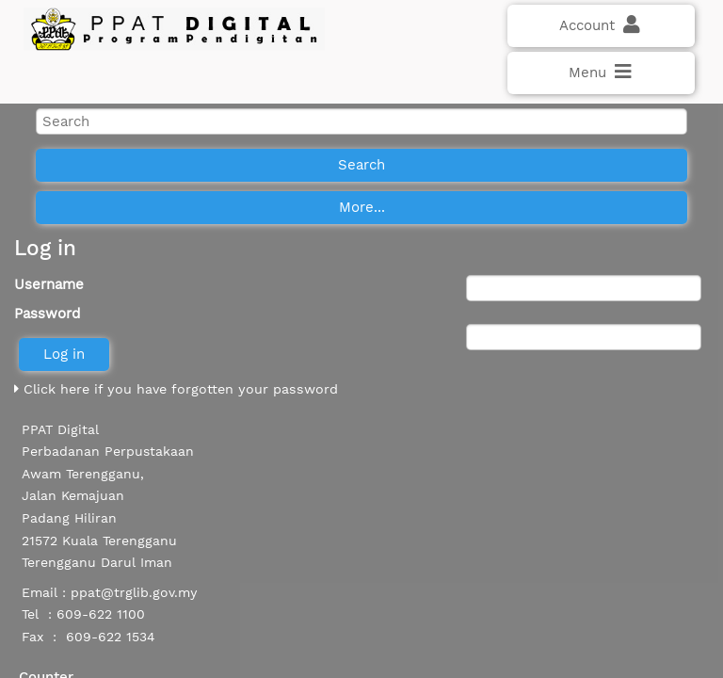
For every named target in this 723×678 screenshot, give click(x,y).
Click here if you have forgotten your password (176, 388)
